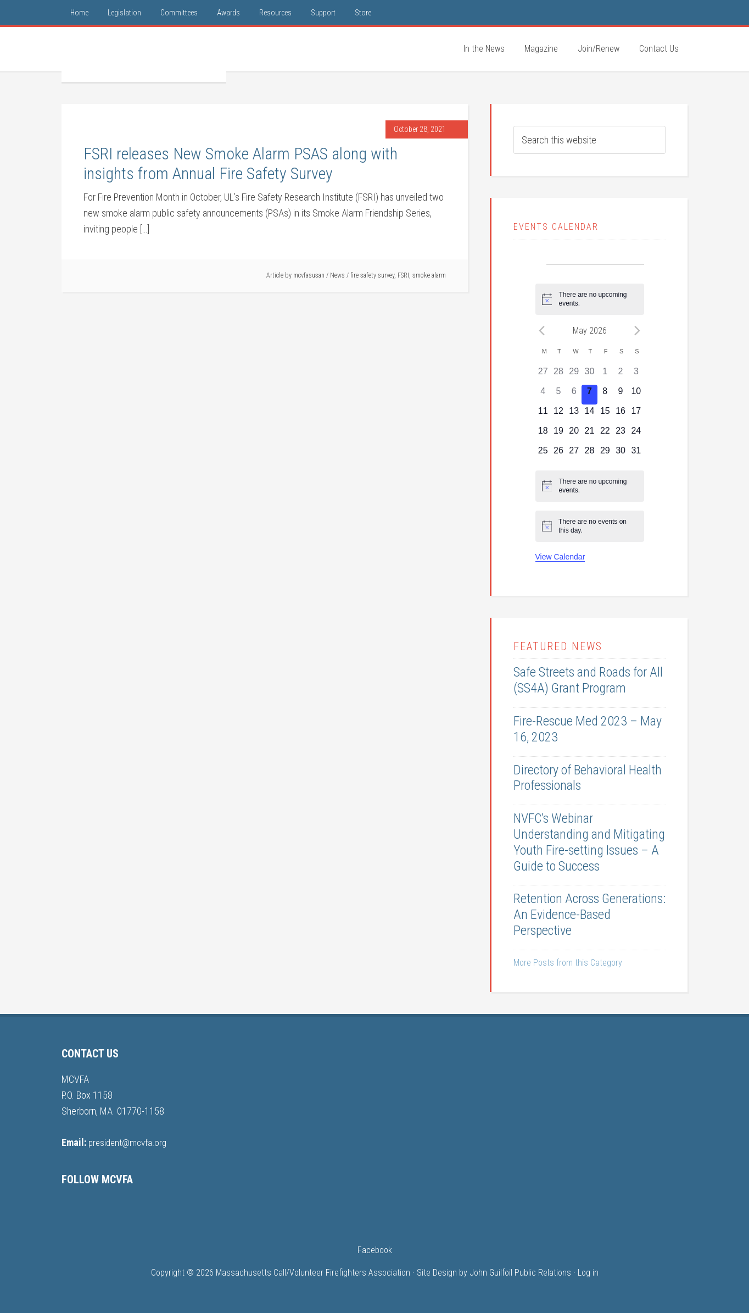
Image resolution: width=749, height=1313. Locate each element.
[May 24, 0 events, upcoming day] (636, 434)
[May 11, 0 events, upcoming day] (543, 414)
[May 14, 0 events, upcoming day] (589, 414)
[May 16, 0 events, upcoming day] (620, 414)
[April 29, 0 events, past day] (574, 375)
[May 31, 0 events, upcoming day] (636, 454)
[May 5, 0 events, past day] (558, 395)
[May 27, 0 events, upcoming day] (574, 454)
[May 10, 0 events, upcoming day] (636, 395)
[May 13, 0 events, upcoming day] (574, 414)
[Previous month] (542, 330)
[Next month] (637, 330)
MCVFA (144, 54)
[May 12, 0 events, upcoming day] (558, 414)
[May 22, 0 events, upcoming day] (605, 434)
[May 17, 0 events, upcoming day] (636, 414)
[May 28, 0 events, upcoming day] (589, 454)
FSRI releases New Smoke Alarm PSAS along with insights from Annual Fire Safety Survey (240, 163)
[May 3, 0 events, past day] (636, 375)
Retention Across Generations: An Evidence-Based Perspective (589, 914)
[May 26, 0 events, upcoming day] (558, 454)
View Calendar (560, 556)
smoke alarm (429, 275)
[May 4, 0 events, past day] (543, 395)
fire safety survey (372, 275)
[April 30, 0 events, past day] (589, 375)
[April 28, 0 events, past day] (558, 375)
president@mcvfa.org (129, 1142)
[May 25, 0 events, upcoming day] (543, 454)
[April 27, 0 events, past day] (543, 375)
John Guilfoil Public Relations (520, 1272)
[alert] (589, 299)
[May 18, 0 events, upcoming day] (543, 434)
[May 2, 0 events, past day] (620, 375)
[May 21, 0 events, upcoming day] (589, 434)
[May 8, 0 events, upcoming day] (605, 395)
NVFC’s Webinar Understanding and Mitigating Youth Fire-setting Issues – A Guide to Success (589, 842)
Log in (588, 1272)
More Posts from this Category (567, 962)
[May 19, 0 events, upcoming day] (558, 434)
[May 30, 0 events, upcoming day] (620, 454)
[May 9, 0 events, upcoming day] (620, 395)
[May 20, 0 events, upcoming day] (574, 434)
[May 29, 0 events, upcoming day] (605, 454)
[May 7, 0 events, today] (589, 395)
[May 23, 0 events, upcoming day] (620, 434)
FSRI (403, 275)
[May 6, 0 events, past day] (574, 395)
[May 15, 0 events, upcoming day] (605, 414)
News (337, 275)
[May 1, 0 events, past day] (605, 375)
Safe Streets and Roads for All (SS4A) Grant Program (588, 680)
